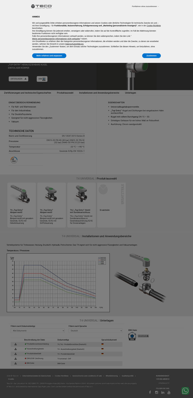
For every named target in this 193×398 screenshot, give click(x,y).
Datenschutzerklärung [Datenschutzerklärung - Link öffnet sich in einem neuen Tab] (74, 44)
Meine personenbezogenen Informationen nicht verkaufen (56, 39)
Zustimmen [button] (151, 56)
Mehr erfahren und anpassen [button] (49, 56)
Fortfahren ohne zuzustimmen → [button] (145, 6)
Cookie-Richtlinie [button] (154, 26)
